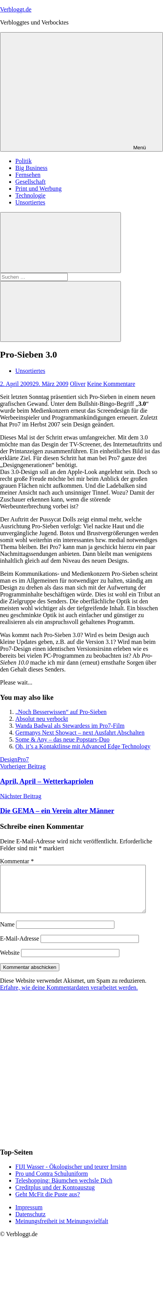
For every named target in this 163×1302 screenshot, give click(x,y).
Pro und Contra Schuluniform (51, 1182)
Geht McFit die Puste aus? (47, 1203)
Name (7, 933)
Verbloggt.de (15, 9)
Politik (23, 161)
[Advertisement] (71, 1078)
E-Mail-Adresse (19, 947)
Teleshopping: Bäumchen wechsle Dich (63, 1189)
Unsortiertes (30, 202)
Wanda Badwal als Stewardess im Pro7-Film (69, 725)
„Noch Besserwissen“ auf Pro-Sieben (61, 712)
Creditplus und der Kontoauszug (55, 1196)
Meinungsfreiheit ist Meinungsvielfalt (61, 1230)
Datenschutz (30, 1223)
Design (8, 759)
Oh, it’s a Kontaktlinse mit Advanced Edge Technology (82, 746)
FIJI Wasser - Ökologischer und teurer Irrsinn (71, 1176)
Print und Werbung (38, 188)
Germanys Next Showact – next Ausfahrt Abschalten (80, 732)
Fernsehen (28, 175)
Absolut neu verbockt (41, 719)
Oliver (78, 384)
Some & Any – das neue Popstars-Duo (62, 739)
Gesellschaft (30, 181)
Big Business (31, 168)
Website (10, 962)
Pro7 (23, 759)
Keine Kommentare (111, 384)
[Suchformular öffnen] (60, 242)
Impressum (28, 1216)
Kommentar (17, 861)
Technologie (30, 195)
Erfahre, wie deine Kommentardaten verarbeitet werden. (69, 996)
